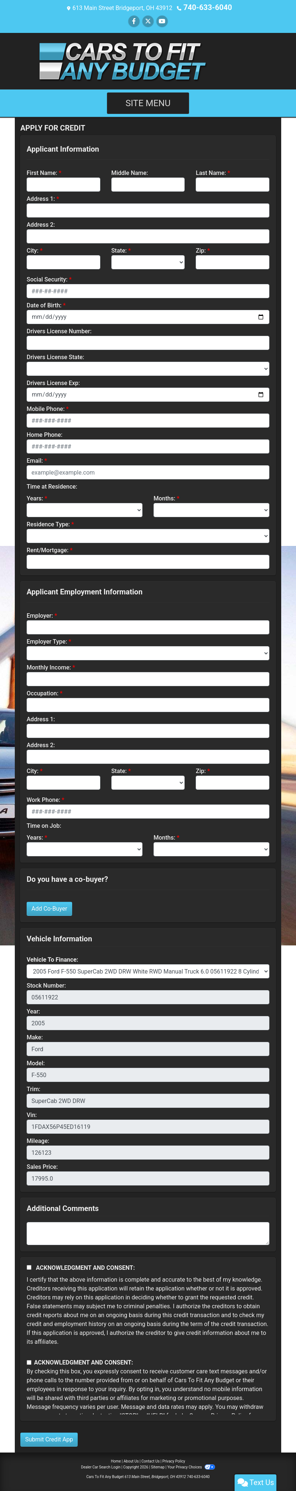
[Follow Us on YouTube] (162, 20)
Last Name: (211, 172)
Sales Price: (42, 1166)
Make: (35, 1036)
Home (116, 1460)
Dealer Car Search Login (101, 1466)
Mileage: (38, 1140)
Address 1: (41, 198)
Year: (33, 1010)
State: (119, 249)
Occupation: (42, 692)
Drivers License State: (55, 356)
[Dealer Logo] (148, 59)
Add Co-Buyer (49, 907)
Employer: (40, 614)
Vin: (32, 1114)
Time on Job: (44, 825)
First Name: (42, 172)
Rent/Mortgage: (47, 549)
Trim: (33, 1088)
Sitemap (158, 1466)
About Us (131, 1460)
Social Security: (47, 278)
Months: (164, 497)
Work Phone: (43, 799)
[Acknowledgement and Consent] (29, 1266)
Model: (36, 1062)
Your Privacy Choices (191, 1466)
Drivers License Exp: (53, 382)
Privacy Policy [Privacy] (173, 1460)
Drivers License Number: (59, 330)
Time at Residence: (52, 485)
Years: (35, 497)
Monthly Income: (49, 666)
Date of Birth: (44, 304)
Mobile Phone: (46, 408)
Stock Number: (46, 984)
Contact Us (150, 1460)
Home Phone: (45, 434)
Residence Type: (48, 523)
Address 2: (41, 223)
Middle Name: (129, 172)
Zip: (201, 249)
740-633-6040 (207, 7)
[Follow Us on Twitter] (148, 20)
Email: (35, 459)
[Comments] (148, 1232)
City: (32, 249)
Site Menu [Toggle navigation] (148, 102)
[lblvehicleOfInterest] (148, 971)
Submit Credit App (49, 1438)
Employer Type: (47, 640)
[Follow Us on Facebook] (133, 20)
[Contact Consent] (29, 1361)
